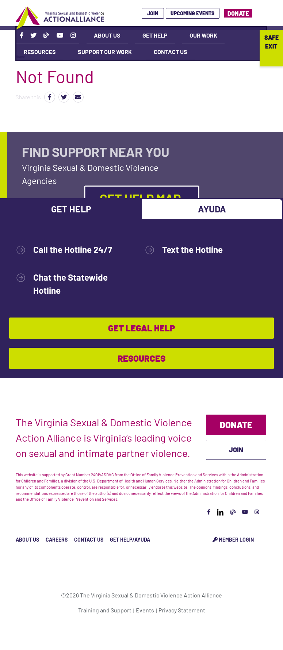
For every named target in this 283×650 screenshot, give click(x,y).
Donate (238, 13)
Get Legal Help (141, 328)
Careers (57, 539)
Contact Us (170, 51)
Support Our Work (105, 51)
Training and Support (104, 610)
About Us (107, 35)
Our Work (203, 35)
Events (145, 610)
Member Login (233, 539)
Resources (40, 51)
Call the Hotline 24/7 (72, 249)
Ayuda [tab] (212, 208)
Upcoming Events (192, 13)
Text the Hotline (192, 249)
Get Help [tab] (71, 208)
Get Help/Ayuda (130, 539)
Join (152, 13)
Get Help (155, 35)
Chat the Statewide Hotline (70, 284)
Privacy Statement (181, 610)
